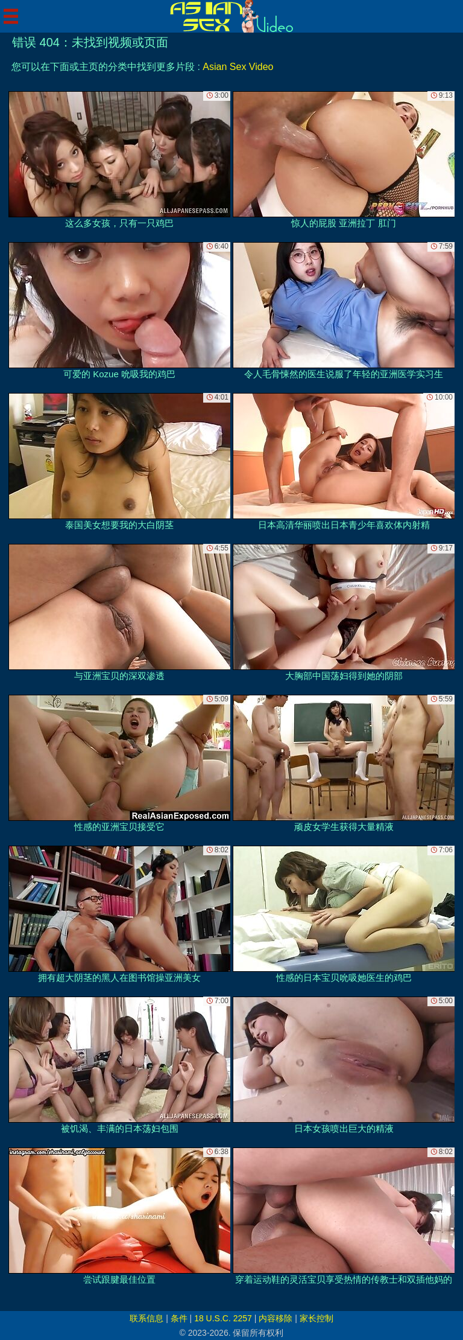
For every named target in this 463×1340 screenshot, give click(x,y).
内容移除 (275, 1318)
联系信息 (146, 1318)
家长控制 (316, 1318)
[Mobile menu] (10, 16)
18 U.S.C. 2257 (223, 1318)
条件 (179, 1318)
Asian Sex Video (238, 67)
